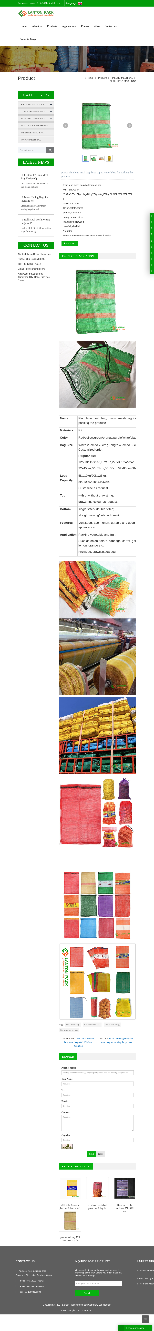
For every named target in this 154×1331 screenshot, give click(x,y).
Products (52, 26)
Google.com (74, 1310)
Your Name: (67, 1079)
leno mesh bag (72, 1024)
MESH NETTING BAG (32, 132)
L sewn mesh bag (92, 1024)
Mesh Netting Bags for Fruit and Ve (34, 199)
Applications (69, 26)
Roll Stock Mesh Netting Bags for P (35, 221)
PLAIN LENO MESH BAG (123, 81)
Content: (66, 1112)
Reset (100, 1154)
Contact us (110, 26)
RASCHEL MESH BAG (33, 118)
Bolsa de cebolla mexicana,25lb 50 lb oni (124, 1208)
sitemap (107, 1304)
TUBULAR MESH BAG (33, 111)
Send (91, 1154)
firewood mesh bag (69, 1030)
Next (129, 125)
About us (37, 26)
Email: (65, 1101)
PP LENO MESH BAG (122, 78)
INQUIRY (69, 243)
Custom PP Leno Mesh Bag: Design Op (34, 177)
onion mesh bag (112, 1024)
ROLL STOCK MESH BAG (34, 125)
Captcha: (66, 1135)
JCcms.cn (86, 1310)
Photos (85, 26)
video (97, 26)
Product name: (69, 1068)
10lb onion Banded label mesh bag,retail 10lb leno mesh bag (79, 1042)
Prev (65, 125)
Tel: (63, 1090)
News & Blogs (28, 39)
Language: (74, 3)
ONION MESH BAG (31, 139)
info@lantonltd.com (50, 3)
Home (24, 26)
